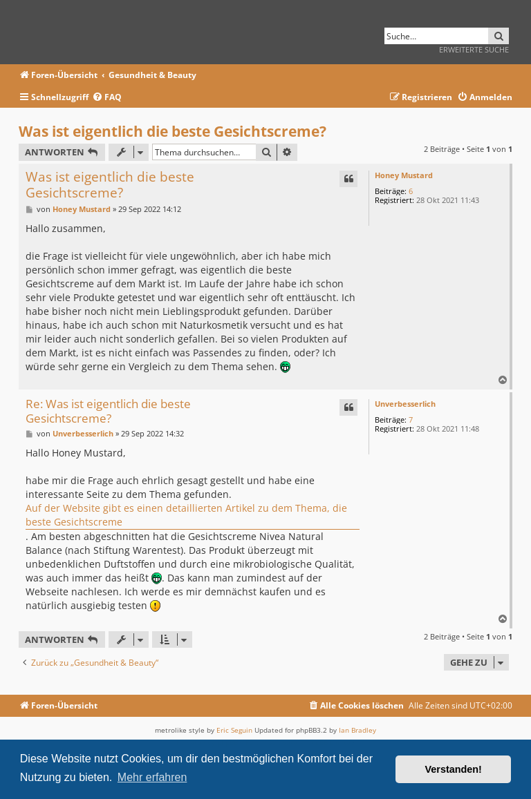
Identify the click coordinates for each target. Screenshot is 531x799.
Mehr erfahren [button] (152, 777)
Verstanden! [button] (453, 769)
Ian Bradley (357, 730)
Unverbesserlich (405, 403)
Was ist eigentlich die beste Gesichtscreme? (172, 131)
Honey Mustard (404, 175)
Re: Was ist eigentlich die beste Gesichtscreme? (108, 411)
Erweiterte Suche (474, 49)
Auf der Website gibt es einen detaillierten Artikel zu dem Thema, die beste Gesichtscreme (186, 514)
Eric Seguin (234, 730)
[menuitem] (107, 97)
